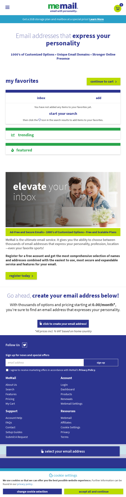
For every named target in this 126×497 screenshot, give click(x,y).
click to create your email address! (63, 324)
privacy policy (24, 484)
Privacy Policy (71, 449)
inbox (41, 98)
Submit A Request (17, 437)
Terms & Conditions (88, 449)
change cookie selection (32, 491)
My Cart (10, 403)
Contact (10, 427)
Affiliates (66, 422)
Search (10, 389)
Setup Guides (14, 432)
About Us (11, 384)
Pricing (10, 399)
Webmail (66, 418)
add (98, 98)
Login (64, 384)
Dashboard (68, 389)
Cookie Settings (70, 427)
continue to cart (103, 81)
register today (21, 275)
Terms (64, 437)
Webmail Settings (71, 403)
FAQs (9, 422)
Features (11, 394)
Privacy (65, 432)
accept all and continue (94, 491)
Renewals (67, 399)
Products (66, 394)
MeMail (38, 449)
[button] (117, 8)
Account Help (14, 418)
